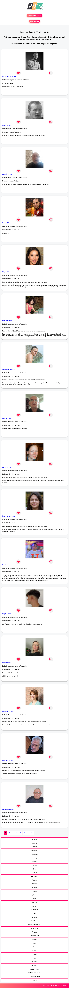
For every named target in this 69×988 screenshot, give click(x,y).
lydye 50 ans (6, 272)
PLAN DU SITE (55, 986)
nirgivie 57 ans (7, 321)
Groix (34, 947)
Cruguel (34, 980)
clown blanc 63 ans (8, 369)
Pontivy (34, 858)
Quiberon (34, 895)
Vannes (34, 843)
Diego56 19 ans (7, 614)
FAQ (44, 986)
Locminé (34, 899)
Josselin (34, 932)
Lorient (34, 839)
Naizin (35, 954)
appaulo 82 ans (7, 174)
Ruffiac (34, 965)
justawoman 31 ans (8, 516)
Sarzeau (34, 873)
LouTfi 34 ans (6, 565)
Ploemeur (34, 850)
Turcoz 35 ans (6, 223)
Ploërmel (34, 865)
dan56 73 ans (6, 125)
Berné (34, 958)
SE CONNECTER (34, 21)
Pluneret (34, 887)
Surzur (34, 906)
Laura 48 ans (6, 662)
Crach (34, 913)
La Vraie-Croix (34, 969)
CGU (48, 986)
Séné (34, 869)
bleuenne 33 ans (7, 711)
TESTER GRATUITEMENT (34, 15)
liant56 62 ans (6, 418)
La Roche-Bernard (34, 976)
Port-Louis (34, 921)
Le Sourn (34, 950)
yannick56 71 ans (7, 809)
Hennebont (34, 854)
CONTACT (64, 986)
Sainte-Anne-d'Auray (34, 924)
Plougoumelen (34, 936)
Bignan (34, 917)
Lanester (34, 847)
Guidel (34, 861)
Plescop (34, 891)
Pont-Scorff (34, 910)
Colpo (34, 943)
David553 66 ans (7, 760)
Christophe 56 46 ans (9, 76)
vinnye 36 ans (6, 467)
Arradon (34, 880)
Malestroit (34, 928)
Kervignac (34, 876)
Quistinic (34, 962)
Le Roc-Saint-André (34, 973)
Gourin (34, 902)
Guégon (34, 939)
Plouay (34, 884)
